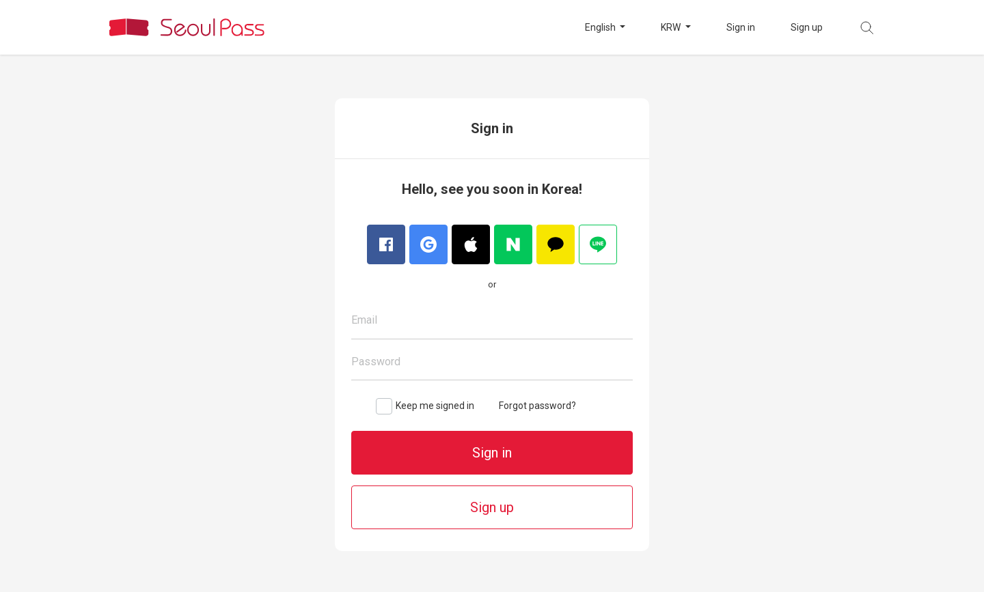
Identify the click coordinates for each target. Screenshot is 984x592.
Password (375, 361)
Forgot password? (537, 405)
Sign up (807, 27)
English (601, 27)
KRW (672, 27)
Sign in (740, 27)
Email (364, 319)
